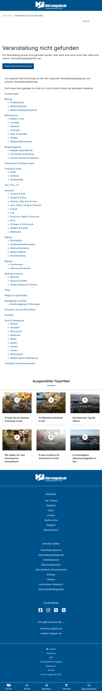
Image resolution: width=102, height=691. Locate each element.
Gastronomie (51, 520)
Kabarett (14, 126)
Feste (13, 172)
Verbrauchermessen (20, 268)
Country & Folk (17, 193)
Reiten (13, 339)
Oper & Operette (18, 134)
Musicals (14, 277)
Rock (12, 220)
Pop (12, 212)
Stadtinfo (51, 505)
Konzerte (9, 190)
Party (7, 290)
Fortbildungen (17, 102)
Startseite (7, 15)
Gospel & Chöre (18, 197)
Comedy (14, 122)
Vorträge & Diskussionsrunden (20, 363)
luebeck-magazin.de (51, 633)
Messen (8, 261)
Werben (51, 579)
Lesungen (15, 130)
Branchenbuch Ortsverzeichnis (51, 569)
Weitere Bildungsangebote (23, 110)
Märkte (8, 237)
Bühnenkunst (11, 115)
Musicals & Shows (14, 273)
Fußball (14, 323)
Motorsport (16, 331)
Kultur (51, 510)
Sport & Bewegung (14, 320)
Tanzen (14, 346)
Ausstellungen (12, 93)
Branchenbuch (51, 530)
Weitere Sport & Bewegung (24, 358)
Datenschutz (51, 666)
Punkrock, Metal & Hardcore (24, 216)
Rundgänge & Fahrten (16, 300)
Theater (14, 137)
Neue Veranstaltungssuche (18, 66)
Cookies (51, 649)
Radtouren (15, 335)
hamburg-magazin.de (51, 628)
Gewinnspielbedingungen (51, 589)
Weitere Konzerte (19, 228)
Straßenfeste (16, 179)
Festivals (14, 175)
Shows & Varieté (18, 280)
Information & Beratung (22, 154)
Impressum (51, 653)
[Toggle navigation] (46, 686)
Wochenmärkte (18, 255)
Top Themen (51, 500)
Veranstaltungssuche (51, 550)
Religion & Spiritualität (16, 295)
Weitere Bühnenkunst (21, 141)
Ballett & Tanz (17, 118)
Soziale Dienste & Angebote (24, 157)
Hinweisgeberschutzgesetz (51, 662)
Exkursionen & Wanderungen (19, 163)
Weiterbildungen (18, 106)
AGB (51, 657)
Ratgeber (51, 525)
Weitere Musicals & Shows (23, 284)
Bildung (8, 99)
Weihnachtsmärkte (19, 248)
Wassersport (16, 354)
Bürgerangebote (13, 147)
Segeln (13, 342)
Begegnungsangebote (21, 150)
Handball (14, 327)
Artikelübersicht (51, 559)
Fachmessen (16, 264)
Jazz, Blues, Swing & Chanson (25, 205)
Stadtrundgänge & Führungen (25, 304)
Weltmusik (15, 231)
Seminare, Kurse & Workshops (20, 309)
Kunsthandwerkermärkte (22, 244)
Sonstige (9, 315)
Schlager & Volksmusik (22, 224)
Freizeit (51, 515)
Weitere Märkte (18, 252)
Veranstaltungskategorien (51, 555)
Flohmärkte (16, 240)
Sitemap (51, 574)
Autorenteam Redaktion (51, 584)
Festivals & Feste (13, 168)
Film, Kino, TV (12, 185)
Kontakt (51, 670)
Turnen (13, 350)
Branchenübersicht (51, 564)
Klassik (13, 209)
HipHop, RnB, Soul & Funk (23, 201)
